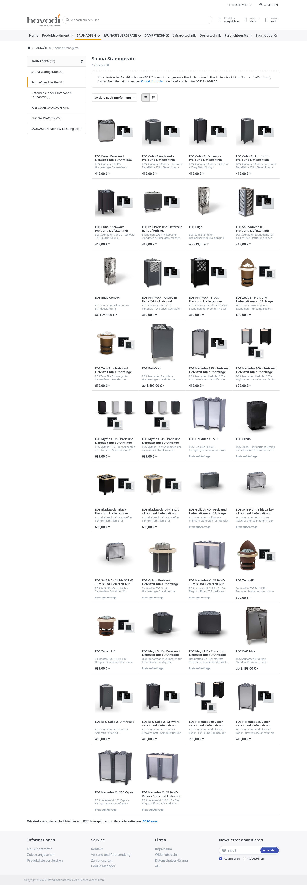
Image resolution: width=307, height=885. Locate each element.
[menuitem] (33, 35)
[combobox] (137, 20)
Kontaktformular (152, 81)
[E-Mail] (239, 850)
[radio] (145, 97)
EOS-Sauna (150, 821)
